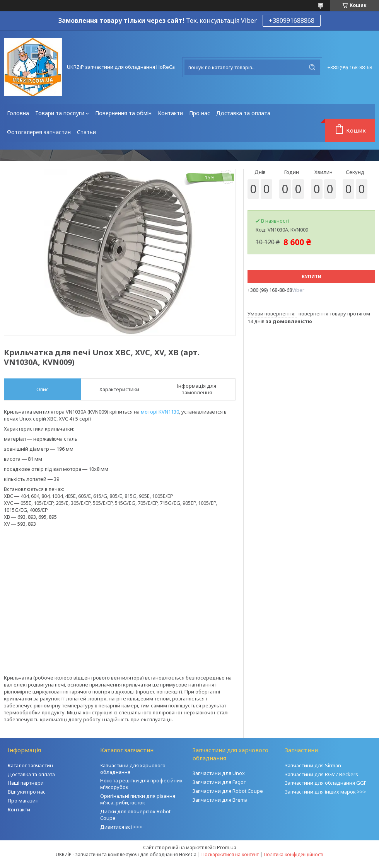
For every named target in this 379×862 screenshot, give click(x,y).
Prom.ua (226, 847)
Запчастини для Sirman (313, 765)
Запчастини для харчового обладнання (133, 768)
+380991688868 (291, 20)
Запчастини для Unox (219, 773)
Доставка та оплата (243, 113)
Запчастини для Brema (220, 799)
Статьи (86, 132)
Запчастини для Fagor (219, 782)
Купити (311, 276)
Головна (18, 113)
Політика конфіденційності (293, 854)
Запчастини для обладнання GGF (325, 782)
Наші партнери (26, 782)
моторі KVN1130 (160, 411)
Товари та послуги (59, 113)
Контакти (170, 113)
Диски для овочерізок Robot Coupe (135, 814)
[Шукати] (312, 67)
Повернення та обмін (123, 113)
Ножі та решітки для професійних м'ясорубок (141, 783)
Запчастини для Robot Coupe (228, 790)
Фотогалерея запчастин (39, 132)
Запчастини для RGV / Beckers (321, 774)
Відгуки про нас (27, 791)
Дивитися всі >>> (121, 826)
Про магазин (23, 800)
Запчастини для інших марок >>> (325, 791)
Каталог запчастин (30, 765)
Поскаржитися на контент (230, 854)
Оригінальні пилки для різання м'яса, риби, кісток (137, 799)
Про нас (199, 113)
